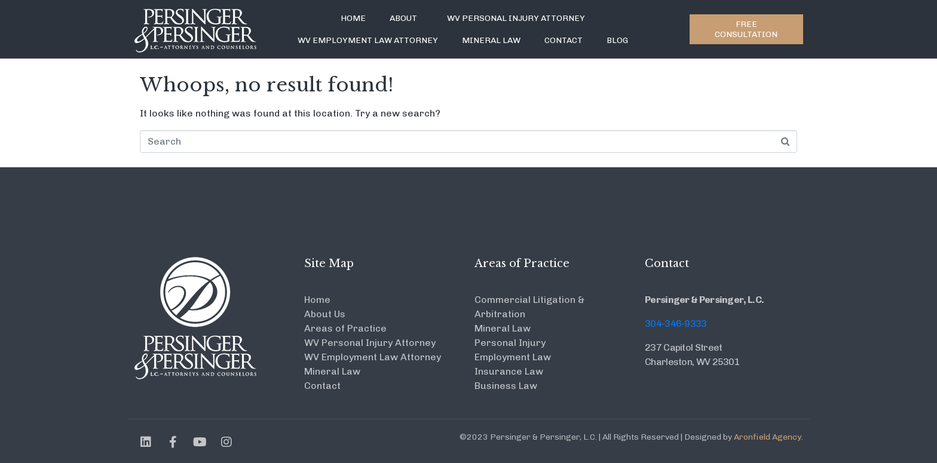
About (403, 18)
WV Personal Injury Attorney (516, 18)
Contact (563, 40)
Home (353, 18)
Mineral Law (491, 40)
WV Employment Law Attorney (368, 40)
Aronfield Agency (767, 437)
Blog (617, 40)
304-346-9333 (676, 323)
